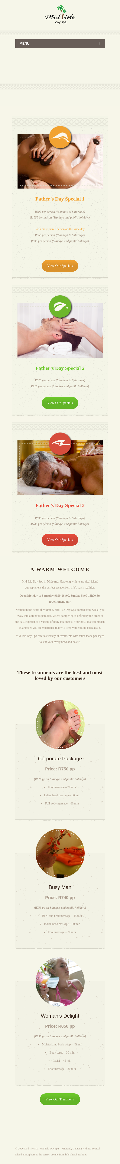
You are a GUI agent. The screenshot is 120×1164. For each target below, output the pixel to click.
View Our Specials (60, 266)
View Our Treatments (60, 1099)
